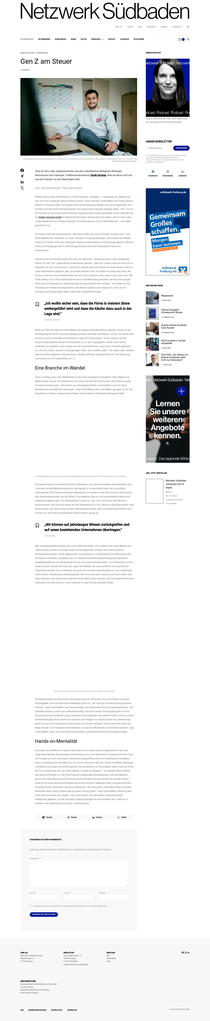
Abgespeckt (167, 295)
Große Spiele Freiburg (29, 993)
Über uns (118, 27)
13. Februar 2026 (167, 317)
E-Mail (67, 892)
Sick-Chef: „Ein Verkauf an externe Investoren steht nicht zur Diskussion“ (174, 357)
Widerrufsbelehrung (37, 1010)
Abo (188, 27)
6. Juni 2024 (24, 70)
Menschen (95, 39)
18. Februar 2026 (167, 332)
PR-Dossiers (139, 39)
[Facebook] (153, 173)
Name (32, 892)
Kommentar (35, 858)
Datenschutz (57, 1010)
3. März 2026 (166, 348)
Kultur (84, 39)
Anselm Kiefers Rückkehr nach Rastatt (174, 326)
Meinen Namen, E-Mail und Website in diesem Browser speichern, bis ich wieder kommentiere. (70, 906)
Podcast (111, 39)
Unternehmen (44, 39)
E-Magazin (124, 39)
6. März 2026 (166, 300)
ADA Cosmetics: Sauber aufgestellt (173, 342)
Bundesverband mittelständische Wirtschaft (38, 984)
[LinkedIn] (182, 173)
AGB (22, 1010)
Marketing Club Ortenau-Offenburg (34, 990)
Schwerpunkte (26, 39)
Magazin (164, 27)
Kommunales (60, 39)
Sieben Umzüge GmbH (50, 217)
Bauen (73, 39)
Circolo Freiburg (26, 987)
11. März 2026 (166, 365)
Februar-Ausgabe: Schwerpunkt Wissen (172, 311)
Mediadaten (151, 27)
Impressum (72, 1010)
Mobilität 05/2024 (27, 53)
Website (102, 893)
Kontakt (130, 27)
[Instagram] (167, 173)
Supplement (177, 27)
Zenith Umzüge (98, 175)
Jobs (140, 27)
